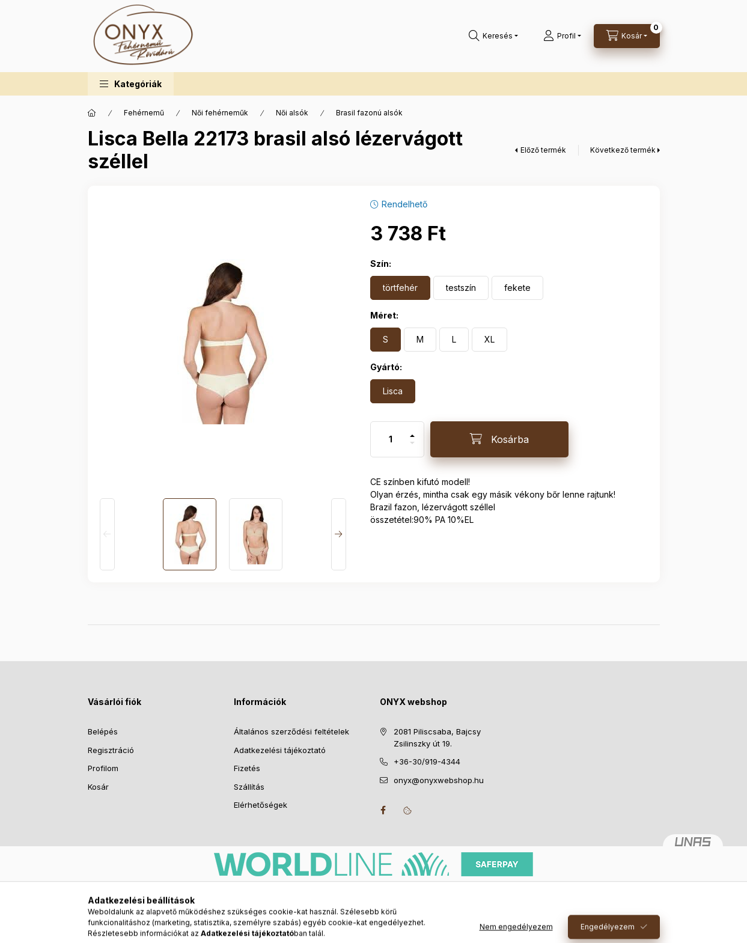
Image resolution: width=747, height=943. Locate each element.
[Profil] (562, 36)
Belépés (103, 731)
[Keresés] (493, 36)
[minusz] (412, 448)
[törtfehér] (400, 288)
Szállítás (249, 787)
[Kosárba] (499, 439)
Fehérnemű (144, 112)
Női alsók (292, 112)
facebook (383, 810)
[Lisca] (392, 391)
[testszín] (461, 288)
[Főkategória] (92, 113)
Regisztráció (111, 750)
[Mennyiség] (390, 439)
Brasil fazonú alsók (369, 112)
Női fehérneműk (220, 112)
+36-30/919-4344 (427, 761)
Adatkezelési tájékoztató (280, 750)
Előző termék (543, 149)
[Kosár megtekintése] (627, 36)
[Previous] (107, 534)
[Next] (338, 534)
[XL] (489, 340)
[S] (385, 340)
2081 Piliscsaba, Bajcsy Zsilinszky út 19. (437, 737)
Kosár (98, 787)
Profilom (103, 768)
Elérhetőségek (260, 805)
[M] (420, 340)
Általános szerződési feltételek (291, 731)
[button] (131, 84)
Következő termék (623, 149)
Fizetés (247, 768)
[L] (454, 340)
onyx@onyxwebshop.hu (439, 780)
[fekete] (517, 288)
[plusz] (412, 430)
